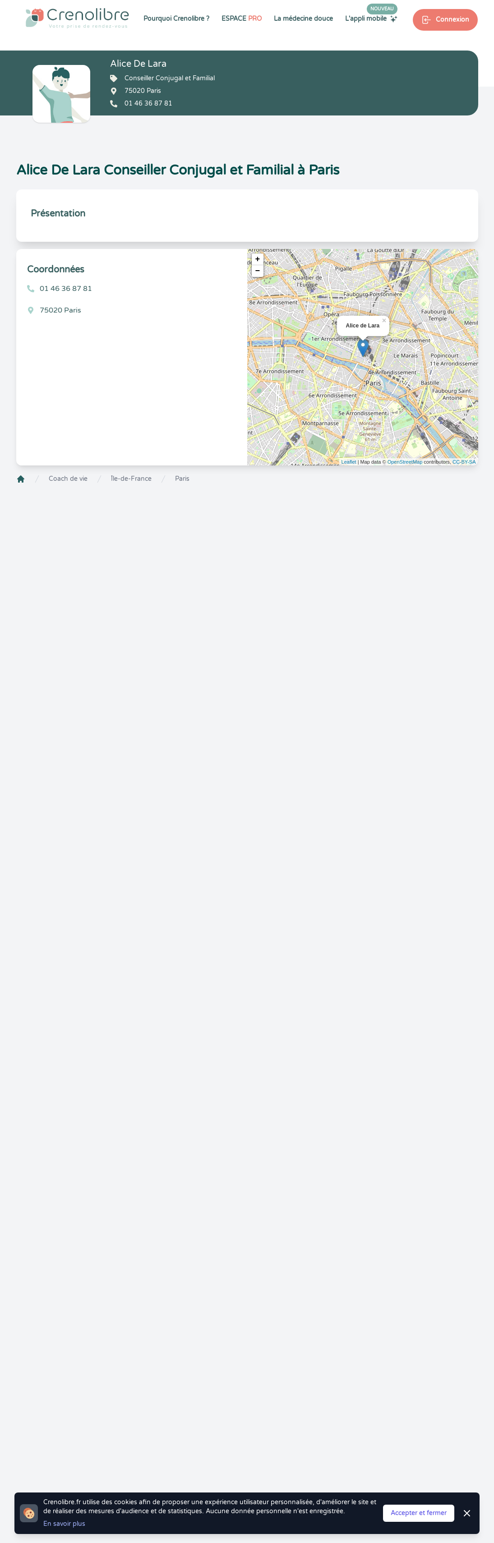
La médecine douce (303, 19)
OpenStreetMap (405, 462)
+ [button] (257, 259)
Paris (182, 479)
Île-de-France (131, 479)
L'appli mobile (371, 18)
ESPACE (242, 19)
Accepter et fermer (419, 1513)
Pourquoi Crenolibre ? (176, 19)
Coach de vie (68, 479)
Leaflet (349, 462)
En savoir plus (64, 1524)
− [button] (257, 271)
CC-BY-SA (464, 462)
